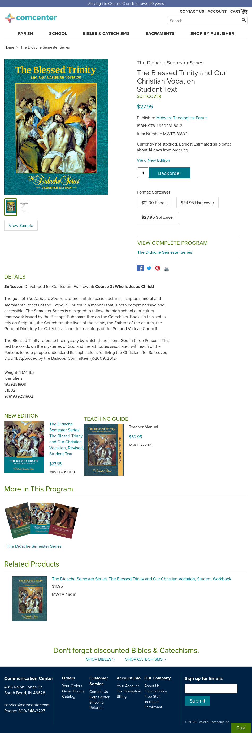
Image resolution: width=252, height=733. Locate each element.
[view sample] (23, 207)
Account (217, 11)
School (58, 33)
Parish (25, 33)
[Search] (207, 20)
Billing (122, 696)
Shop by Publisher (212, 33)
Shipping (96, 702)
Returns (95, 707)
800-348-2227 (31, 711)
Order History (73, 691)
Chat (240, 728)
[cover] (10, 207)
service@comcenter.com (27, 705)
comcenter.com (30, 16)
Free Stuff (152, 696)
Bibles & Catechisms (106, 33)
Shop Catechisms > (145, 659)
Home (9, 47)
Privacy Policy (155, 691)
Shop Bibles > (100, 659)
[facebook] (140, 268)
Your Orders (72, 685)
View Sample (21, 225)
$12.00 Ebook (154, 202)
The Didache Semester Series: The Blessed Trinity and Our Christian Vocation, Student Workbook (141, 579)
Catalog (68, 696)
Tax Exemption (129, 691)
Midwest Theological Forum (182, 118)
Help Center (99, 697)
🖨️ (166, 269)
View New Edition (153, 160)
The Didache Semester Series (45, 47)
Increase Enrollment (153, 704)
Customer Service (98, 681)
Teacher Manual (143, 427)
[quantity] (143, 172)
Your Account (128, 685)
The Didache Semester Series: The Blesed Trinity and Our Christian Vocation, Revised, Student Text (66, 439)
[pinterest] (157, 268)
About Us (152, 685)
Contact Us (192, 11)
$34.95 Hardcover (197, 202)
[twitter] (149, 268)
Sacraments (160, 33)
